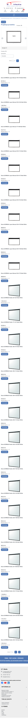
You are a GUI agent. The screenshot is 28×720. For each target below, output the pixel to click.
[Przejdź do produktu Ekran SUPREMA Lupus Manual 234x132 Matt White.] (14, 217)
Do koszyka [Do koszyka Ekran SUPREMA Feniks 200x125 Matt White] (4, 451)
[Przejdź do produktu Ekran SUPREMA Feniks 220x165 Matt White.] (14, 535)
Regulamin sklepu (5, 690)
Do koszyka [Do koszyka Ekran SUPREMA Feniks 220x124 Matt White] (4, 500)
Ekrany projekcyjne (16, 18)
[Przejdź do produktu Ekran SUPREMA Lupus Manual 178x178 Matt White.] (14, 70)
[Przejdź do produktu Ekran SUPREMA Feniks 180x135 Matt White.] (14, 388)
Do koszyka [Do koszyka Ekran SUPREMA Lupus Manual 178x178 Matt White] (4, 85)
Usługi (3, 713)
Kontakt (3, 709)
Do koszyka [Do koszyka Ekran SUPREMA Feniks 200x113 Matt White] (4, 427)
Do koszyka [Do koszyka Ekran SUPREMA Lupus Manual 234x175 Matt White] (4, 280)
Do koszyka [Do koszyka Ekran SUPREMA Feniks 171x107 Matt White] (4, 329)
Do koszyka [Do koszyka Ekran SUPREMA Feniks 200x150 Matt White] (4, 476)
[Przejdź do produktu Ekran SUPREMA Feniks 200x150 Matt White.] (14, 461)
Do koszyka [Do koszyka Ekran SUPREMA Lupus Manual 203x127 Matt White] (4, 183)
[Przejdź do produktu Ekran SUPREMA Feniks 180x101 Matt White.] (14, 339)
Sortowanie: (3, 53)
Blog (2, 711)
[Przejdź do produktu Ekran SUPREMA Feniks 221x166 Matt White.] (14, 559)
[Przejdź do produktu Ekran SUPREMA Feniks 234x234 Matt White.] (14, 608)
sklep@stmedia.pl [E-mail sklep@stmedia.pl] (20, 8)
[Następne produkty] (15, 652)
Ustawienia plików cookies (7, 691)
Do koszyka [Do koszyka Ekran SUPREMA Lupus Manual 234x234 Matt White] (4, 109)
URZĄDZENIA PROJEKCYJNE (6, 18)
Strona (10, 60)
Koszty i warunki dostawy (7, 692)
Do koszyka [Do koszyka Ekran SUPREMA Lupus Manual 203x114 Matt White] (4, 158)
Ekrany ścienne (24, 18)
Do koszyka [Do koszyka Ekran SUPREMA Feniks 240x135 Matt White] (4, 647)
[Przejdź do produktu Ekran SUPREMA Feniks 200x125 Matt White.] (14, 437)
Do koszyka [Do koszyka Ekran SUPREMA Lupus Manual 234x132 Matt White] (4, 231)
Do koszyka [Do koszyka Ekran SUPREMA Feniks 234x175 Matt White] (4, 598)
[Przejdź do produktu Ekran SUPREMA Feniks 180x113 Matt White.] (14, 363)
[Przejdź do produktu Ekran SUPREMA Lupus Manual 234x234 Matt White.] (14, 95)
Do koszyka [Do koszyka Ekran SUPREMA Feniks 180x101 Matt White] (4, 354)
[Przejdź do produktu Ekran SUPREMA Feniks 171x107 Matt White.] (14, 315)
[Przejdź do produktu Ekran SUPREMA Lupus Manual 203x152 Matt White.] (14, 192)
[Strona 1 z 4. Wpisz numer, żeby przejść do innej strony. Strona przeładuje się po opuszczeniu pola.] (13, 60)
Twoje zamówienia (5, 702)
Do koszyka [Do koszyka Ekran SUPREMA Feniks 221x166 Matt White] (4, 574)
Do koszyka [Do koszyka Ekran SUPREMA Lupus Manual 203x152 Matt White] (4, 207)
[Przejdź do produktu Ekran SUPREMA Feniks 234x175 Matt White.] (14, 583)
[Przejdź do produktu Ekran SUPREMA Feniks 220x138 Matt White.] (14, 510)
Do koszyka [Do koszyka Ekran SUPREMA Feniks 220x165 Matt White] (4, 549)
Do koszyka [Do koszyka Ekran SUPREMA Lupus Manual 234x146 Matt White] (4, 256)
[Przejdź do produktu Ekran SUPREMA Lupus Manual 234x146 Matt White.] (14, 241)
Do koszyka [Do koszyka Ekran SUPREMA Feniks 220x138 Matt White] (4, 525)
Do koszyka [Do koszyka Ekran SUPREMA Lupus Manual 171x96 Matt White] (4, 134)
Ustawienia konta (5, 703)
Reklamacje (4, 694)
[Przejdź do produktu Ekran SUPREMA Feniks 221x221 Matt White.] (14, 290)
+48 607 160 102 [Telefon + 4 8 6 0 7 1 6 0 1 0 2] (9, 8)
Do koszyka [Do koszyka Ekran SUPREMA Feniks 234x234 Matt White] (4, 622)
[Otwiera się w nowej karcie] (5, 683)
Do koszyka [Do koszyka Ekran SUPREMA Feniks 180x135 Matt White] (4, 403)
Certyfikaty (4, 715)
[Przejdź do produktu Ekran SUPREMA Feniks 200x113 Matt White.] (14, 412)
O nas (3, 712)
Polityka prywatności (6, 696)
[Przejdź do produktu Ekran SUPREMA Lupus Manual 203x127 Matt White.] (14, 168)
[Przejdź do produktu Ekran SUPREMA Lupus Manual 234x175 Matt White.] (14, 266)
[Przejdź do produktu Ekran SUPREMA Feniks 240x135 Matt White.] (14, 632)
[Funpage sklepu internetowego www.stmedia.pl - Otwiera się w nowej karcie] (2, 683)
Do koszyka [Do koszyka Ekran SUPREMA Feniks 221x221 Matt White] (4, 305)
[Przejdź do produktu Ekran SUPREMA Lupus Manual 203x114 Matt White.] (14, 143)
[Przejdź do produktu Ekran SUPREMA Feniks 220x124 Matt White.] (14, 486)
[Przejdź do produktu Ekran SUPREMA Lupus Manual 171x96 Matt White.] (14, 119)
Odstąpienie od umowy (6, 695)
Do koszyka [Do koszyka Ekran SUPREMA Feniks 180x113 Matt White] (4, 378)
